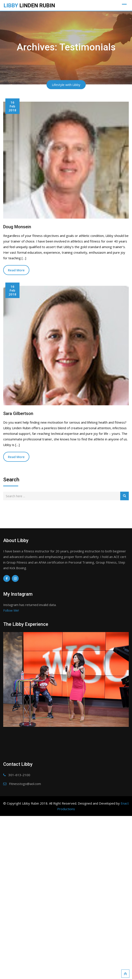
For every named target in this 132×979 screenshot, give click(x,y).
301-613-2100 (19, 920)
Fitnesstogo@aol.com (25, 928)
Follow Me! (11, 610)
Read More (16, 270)
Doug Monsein (17, 226)
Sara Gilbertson (18, 413)
